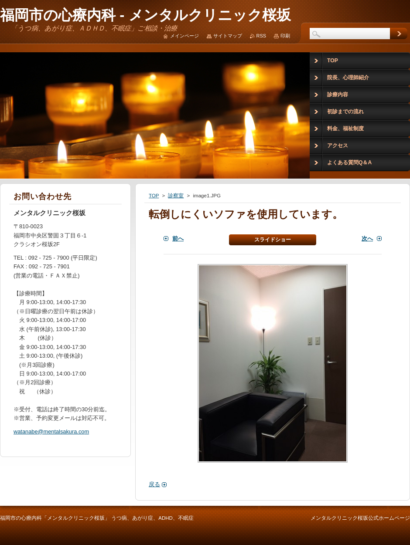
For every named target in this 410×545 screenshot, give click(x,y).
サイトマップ (227, 35)
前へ (178, 238)
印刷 (285, 35)
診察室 (176, 195)
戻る (154, 484)
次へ (367, 238)
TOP (154, 195)
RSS (261, 35)
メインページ (184, 35)
